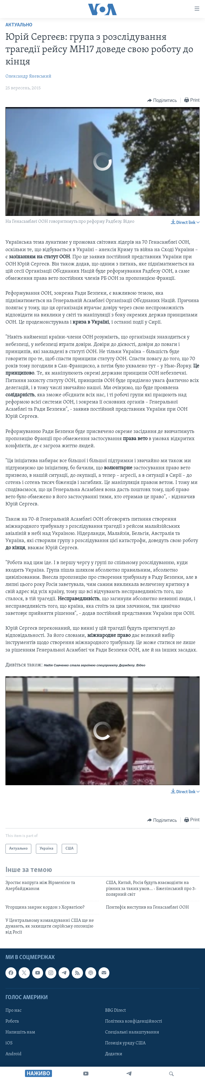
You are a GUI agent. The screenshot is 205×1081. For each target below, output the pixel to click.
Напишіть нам (20, 1032)
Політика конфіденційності (133, 1021)
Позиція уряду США (125, 1043)
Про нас (13, 1010)
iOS (9, 1043)
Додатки (113, 1054)
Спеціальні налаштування (132, 1032)
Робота (12, 1021)
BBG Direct (115, 1010)
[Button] (162, 100)
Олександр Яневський (28, 76)
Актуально (18, 25)
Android (13, 1054)
